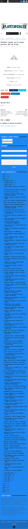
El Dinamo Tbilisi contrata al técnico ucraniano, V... (15, 285)
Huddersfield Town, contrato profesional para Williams (12, 305)
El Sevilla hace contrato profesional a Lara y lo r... (15, 250)
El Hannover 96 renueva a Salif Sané (14, 362)
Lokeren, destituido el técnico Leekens (13, 311)
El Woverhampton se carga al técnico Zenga (14, 365)
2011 (4, 492)
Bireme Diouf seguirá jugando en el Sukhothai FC (14, 429)
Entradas (5, 140)
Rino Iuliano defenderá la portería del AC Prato (15, 259)
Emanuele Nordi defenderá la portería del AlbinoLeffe (14, 298)
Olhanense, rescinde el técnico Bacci (14, 256)
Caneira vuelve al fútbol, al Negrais (14, 422)
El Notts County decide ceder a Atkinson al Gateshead (13, 383)
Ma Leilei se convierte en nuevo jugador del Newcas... (13, 295)
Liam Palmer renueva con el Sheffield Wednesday (15, 314)
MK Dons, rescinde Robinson (11, 446)
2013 (4, 487)
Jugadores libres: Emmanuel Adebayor (14, 204)
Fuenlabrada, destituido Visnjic (13, 391)
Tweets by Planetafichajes (8, 126)
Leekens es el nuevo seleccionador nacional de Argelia (14, 262)
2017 (4, 177)
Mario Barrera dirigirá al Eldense (14, 453)
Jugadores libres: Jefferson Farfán (14, 336)
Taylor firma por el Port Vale (12, 351)
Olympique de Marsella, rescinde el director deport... (14, 308)
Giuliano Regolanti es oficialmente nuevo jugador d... (14, 394)
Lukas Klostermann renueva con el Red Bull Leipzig (15, 388)
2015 (4, 483)
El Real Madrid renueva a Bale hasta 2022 (14, 234)
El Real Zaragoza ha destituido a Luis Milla (15, 448)
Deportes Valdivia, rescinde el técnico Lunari (15, 241)
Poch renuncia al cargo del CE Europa (14, 386)
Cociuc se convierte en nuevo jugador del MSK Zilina (14, 219)
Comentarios (6, 142)
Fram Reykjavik (9, 38)
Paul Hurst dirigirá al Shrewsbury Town (14, 414)
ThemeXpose (10, 521)
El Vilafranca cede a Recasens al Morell (13, 321)
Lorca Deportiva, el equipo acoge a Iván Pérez (14, 247)
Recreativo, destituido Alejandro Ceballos (13, 347)
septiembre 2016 (9, 473)
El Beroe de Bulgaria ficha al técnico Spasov (15, 301)
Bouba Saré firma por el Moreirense (14, 330)
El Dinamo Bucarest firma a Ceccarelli (15, 190)
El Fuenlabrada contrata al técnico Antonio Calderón (14, 354)
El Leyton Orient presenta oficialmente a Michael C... (12, 222)
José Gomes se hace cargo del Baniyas (15, 440)
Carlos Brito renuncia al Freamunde (14, 349)
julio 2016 (7, 477)
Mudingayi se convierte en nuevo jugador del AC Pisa (13, 400)
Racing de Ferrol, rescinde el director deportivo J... (15, 426)
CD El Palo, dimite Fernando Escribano (15, 200)
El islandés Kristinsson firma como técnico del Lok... (14, 244)
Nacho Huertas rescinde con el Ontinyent (12, 333)
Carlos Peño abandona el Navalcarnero (14, 371)
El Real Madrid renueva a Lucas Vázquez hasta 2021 (15, 327)
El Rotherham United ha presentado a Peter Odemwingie (14, 397)
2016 (4, 179)
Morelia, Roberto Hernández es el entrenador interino (13, 404)
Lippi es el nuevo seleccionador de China (14, 468)
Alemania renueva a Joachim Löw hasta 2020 (15, 197)
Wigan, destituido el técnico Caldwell (15, 360)
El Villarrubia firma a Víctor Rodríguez (12, 464)
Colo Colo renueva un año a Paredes (14, 270)
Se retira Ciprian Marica (11, 192)
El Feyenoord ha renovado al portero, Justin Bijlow (14, 212)
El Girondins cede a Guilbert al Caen (15, 424)
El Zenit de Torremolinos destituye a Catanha (15, 229)
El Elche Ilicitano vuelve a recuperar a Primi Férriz (15, 373)
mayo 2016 (7, 481)
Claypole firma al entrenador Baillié (14, 444)
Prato (23, 38)
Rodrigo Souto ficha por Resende (13, 341)
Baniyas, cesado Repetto (11, 442)
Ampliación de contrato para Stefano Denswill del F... (14, 433)
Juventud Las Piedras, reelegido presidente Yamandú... (13, 207)
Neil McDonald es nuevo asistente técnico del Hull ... (13, 419)
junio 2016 (7, 479)
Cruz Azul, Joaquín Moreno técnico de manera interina (14, 410)
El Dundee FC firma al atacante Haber (15, 416)
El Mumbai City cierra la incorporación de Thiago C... (15, 377)
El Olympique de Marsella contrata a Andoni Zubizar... (14, 280)
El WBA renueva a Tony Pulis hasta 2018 (14, 254)
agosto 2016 (7, 475)
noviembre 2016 (8, 183)
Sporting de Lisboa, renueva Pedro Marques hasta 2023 (14, 194)
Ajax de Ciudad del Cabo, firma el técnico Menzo (14, 237)
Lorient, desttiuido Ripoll (11, 435)
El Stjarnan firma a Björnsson (12, 268)
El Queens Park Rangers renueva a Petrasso (13, 266)
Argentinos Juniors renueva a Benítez (14, 282)
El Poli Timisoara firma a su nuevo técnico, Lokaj (14, 273)
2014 (4, 485)
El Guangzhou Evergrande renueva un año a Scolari (15, 407)
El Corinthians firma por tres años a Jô (14, 187)
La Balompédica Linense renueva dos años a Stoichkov (14, 456)
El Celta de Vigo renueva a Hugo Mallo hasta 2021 (15, 276)
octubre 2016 (8, 185)
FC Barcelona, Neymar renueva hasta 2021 (14, 461)
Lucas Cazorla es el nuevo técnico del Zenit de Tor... (15, 225)
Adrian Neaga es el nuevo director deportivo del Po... (14, 324)
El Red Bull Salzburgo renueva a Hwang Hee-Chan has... (15, 380)
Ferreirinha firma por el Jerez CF (14, 210)
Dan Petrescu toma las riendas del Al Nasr (15, 216)
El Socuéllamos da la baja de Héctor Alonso (14, 338)
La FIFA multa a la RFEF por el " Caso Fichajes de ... (15, 368)
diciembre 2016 (8, 180)
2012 (4, 489)
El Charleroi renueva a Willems (13, 470)
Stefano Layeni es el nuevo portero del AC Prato (15, 288)
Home (2, 33)
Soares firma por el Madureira (12, 231)
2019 (4, 175)
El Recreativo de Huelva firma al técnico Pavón (13, 343)
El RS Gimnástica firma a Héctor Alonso (13, 318)
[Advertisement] (14, 13)
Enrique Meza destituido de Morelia (14, 437)
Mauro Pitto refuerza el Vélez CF (13, 202)
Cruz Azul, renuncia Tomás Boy (12, 451)
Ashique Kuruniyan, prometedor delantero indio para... (12, 291)
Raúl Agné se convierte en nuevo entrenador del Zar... (13, 357)
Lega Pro (17, 38)
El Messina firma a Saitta (11, 458)
